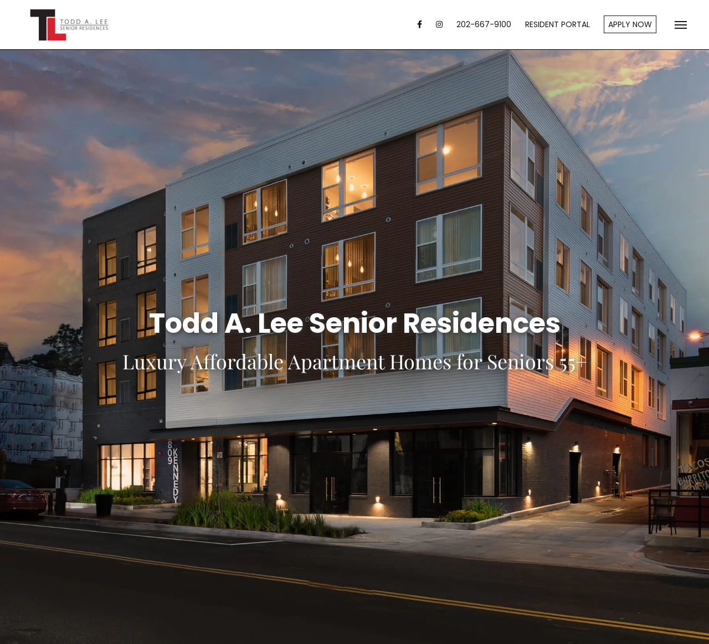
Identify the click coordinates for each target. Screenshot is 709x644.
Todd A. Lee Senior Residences (69, 25)
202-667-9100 (483, 24)
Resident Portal (557, 24)
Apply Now (630, 24)
